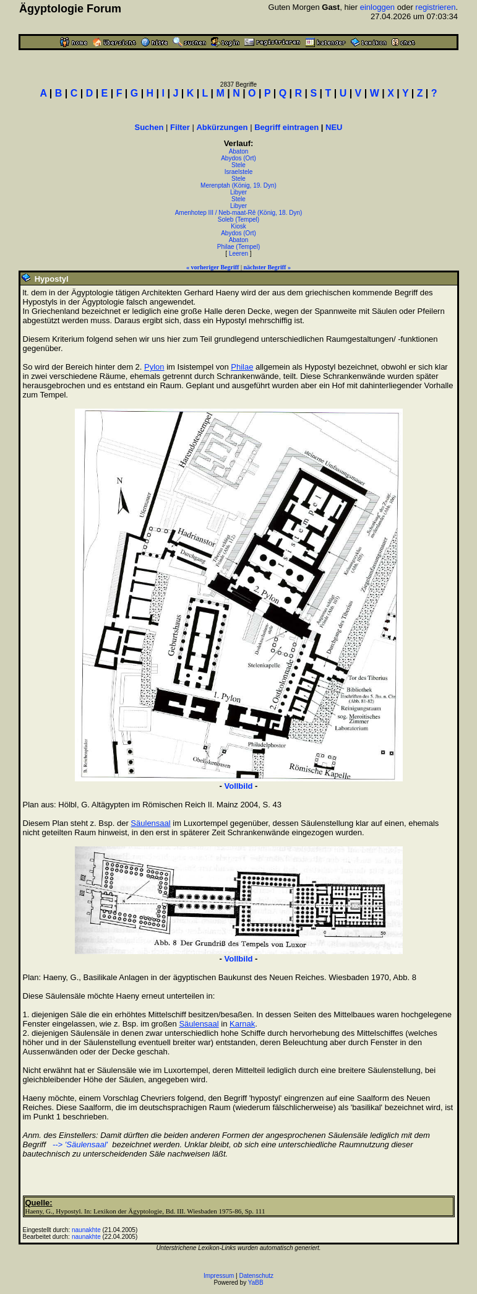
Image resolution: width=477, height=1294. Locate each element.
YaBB (256, 1282)
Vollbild (239, 786)
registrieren (435, 7)
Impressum (219, 1275)
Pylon (154, 366)
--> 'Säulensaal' (79, 1144)
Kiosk (238, 226)
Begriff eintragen (286, 127)
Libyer (238, 192)
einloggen (377, 7)
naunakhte (86, 1230)
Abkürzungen (221, 127)
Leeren (238, 253)
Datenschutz (256, 1275)
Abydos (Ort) (238, 158)
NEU (333, 127)
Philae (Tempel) (238, 246)
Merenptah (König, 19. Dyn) (238, 185)
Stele (238, 165)
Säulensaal (150, 823)
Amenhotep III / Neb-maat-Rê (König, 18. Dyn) (239, 212)
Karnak (242, 1023)
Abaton (239, 151)
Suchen (149, 127)
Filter (180, 127)
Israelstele (239, 171)
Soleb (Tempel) (238, 219)
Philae (242, 366)
